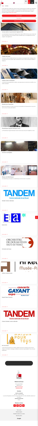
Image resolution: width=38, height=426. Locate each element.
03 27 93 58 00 (20, 386)
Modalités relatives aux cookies (19, 413)
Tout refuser (19, 18)
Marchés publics (19, 415)
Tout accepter (19, 15)
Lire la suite (5, 41)
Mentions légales (19, 411)
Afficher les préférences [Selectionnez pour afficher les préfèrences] (19, 20)
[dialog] (19, 13)
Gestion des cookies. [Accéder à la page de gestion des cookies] (13, 12)
